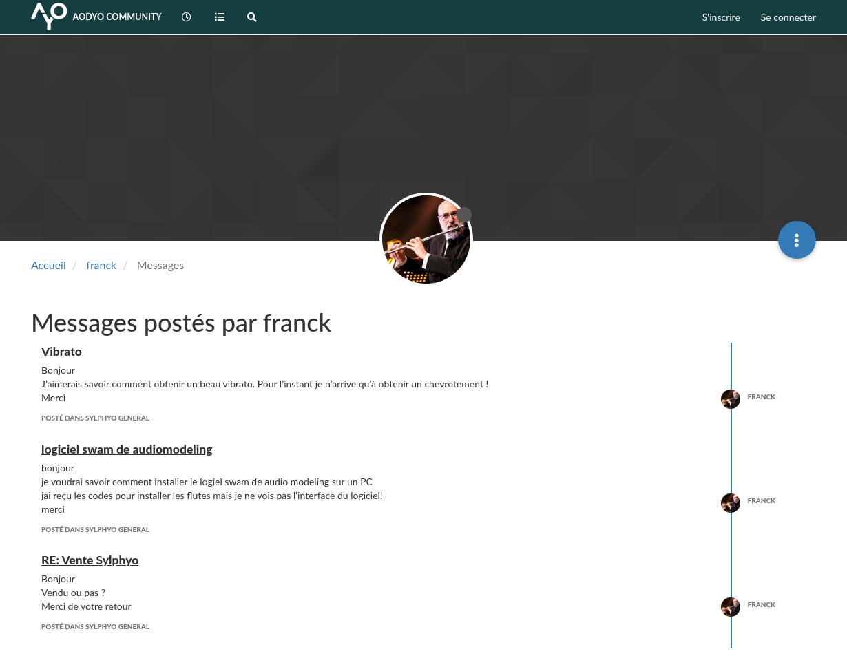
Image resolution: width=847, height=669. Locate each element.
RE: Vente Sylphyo (89, 560)
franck (761, 396)
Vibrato (61, 351)
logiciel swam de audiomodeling (127, 449)
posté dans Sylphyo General (95, 418)
